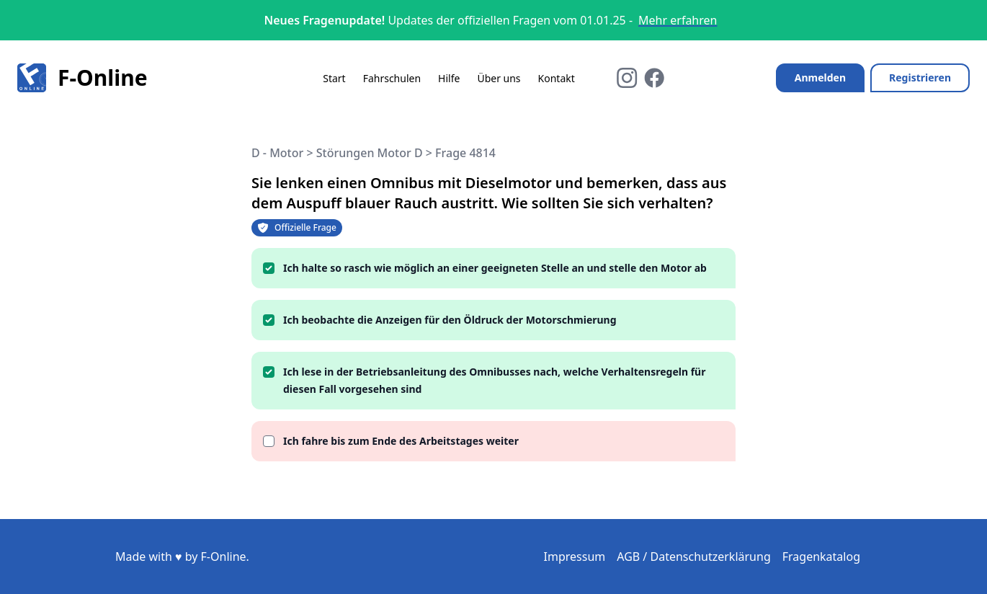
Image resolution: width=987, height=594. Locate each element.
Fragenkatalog (821, 556)
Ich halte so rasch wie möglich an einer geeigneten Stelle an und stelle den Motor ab (495, 268)
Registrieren (920, 77)
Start (334, 78)
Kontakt (556, 78)
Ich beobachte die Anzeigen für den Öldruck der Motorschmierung (450, 320)
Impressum (575, 556)
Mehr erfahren (677, 20)
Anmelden (820, 77)
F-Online (82, 78)
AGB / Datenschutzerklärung (694, 556)
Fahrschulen (392, 78)
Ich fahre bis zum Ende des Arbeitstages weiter (401, 441)
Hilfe (449, 78)
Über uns (498, 78)
